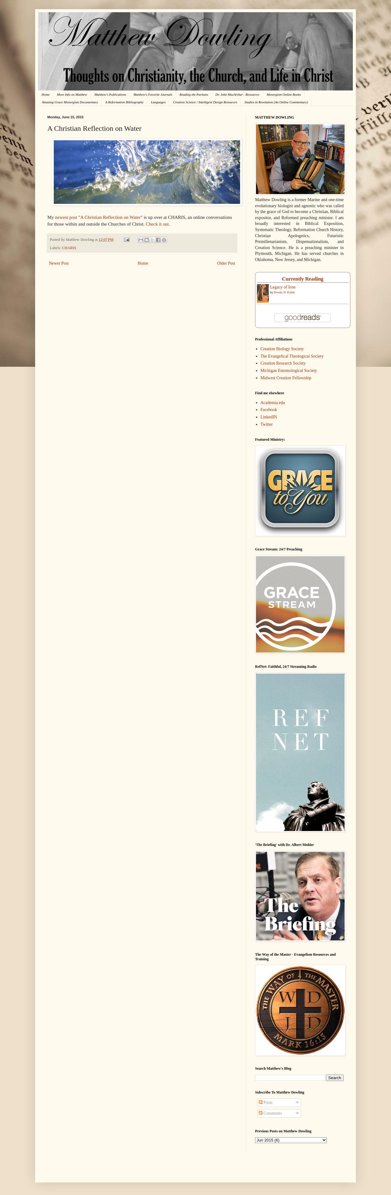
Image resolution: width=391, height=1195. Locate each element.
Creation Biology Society (282, 349)
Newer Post (59, 263)
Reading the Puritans (194, 94)
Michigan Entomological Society (289, 370)
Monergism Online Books (284, 94)
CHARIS (69, 248)
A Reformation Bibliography (124, 102)
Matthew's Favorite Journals (152, 94)
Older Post (226, 263)
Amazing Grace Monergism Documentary (70, 102)
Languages (158, 102)
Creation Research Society (283, 363)
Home (45, 94)
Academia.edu (273, 402)
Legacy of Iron (282, 287)
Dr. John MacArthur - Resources (237, 94)
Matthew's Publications (110, 94)
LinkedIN (269, 417)
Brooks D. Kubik (284, 292)
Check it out (157, 223)
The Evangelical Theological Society (292, 356)
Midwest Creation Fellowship (286, 378)
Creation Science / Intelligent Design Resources (205, 102)
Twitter (267, 424)
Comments (270, 1113)
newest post (66, 217)
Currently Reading (302, 279)
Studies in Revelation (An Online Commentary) (276, 102)
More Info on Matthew (72, 94)
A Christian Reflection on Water (110, 217)
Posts (265, 1102)
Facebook (269, 409)
